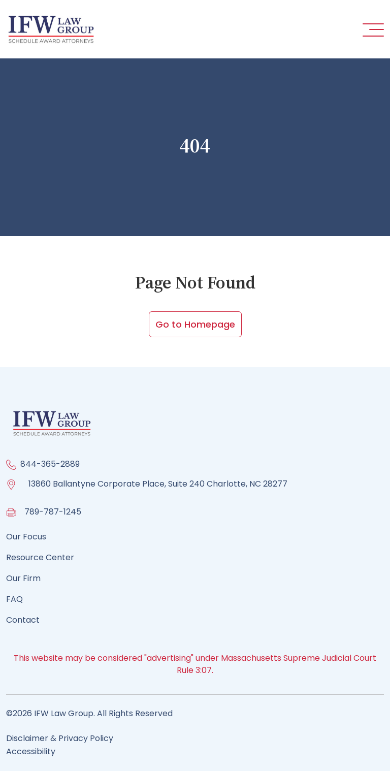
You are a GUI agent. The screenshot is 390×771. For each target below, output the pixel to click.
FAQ (14, 599)
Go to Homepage (195, 324)
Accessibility (30, 751)
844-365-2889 (50, 464)
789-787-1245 (52, 512)
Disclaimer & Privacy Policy (59, 738)
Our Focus (26, 536)
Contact (23, 620)
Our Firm (23, 578)
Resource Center (40, 557)
